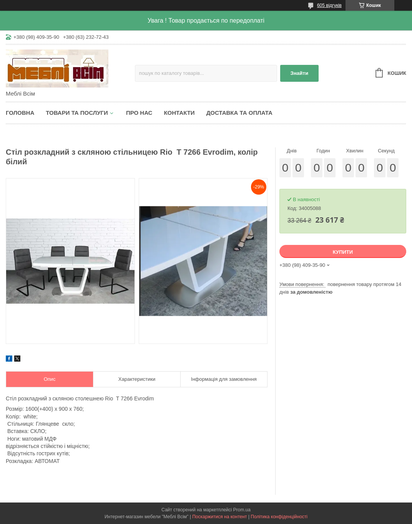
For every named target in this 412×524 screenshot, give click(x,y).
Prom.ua (242, 509)
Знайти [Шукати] (299, 73)
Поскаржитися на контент (219, 516)
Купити (343, 252)
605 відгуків (329, 5)
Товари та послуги (77, 113)
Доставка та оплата (239, 113)
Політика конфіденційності (279, 516)
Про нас (139, 113)
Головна (20, 113)
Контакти (179, 113)
